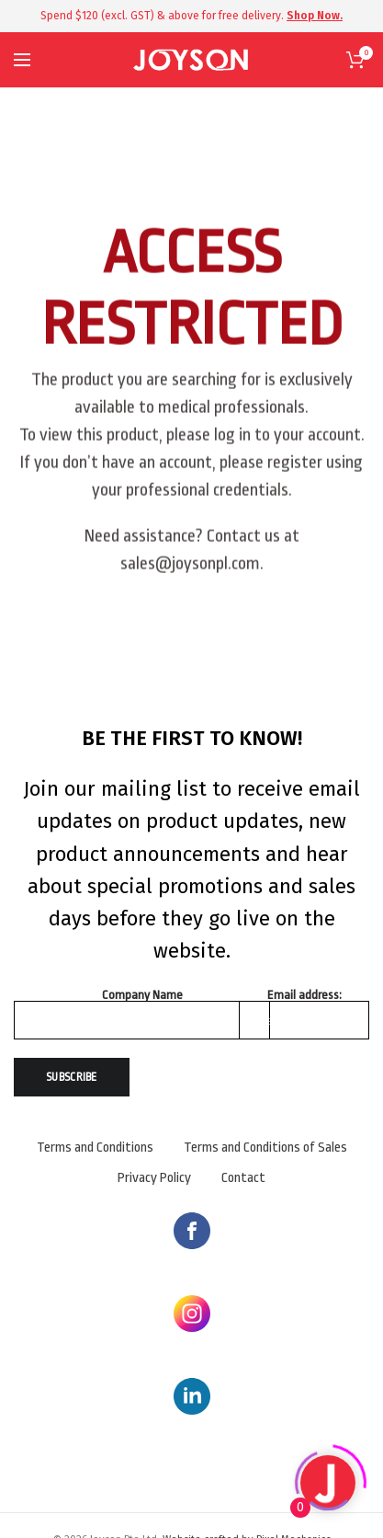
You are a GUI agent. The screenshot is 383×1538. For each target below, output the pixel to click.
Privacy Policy (154, 1178)
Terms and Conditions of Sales (265, 1147)
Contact (243, 1178)
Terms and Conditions (95, 1147)
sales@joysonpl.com (190, 576)
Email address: (304, 995)
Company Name (142, 995)
